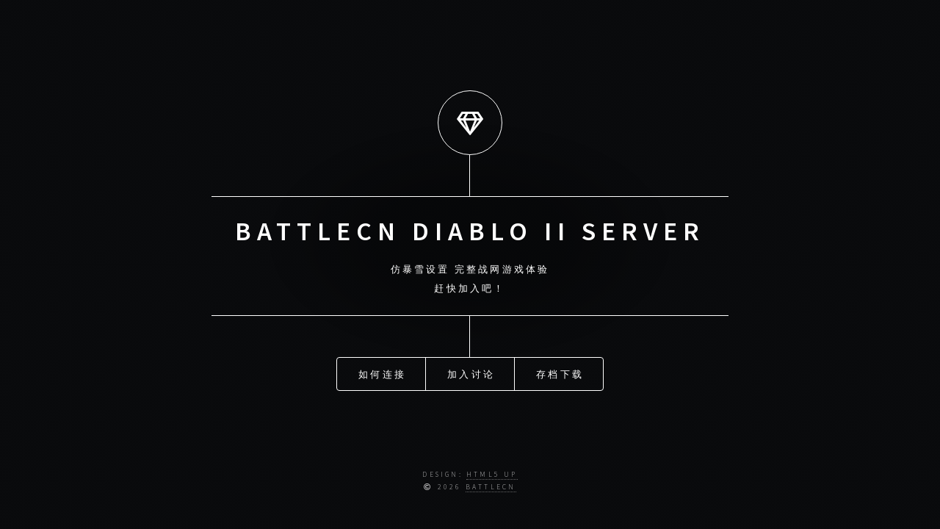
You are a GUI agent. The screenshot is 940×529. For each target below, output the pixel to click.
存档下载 (560, 369)
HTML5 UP (492, 474)
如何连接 (382, 369)
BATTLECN (491, 487)
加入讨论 (471, 369)
